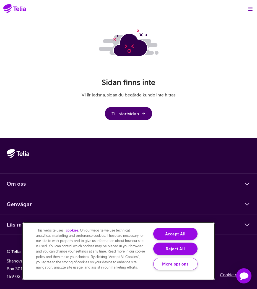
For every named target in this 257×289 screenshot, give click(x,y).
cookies (72, 230)
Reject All (175, 248)
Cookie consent (235, 274)
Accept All (175, 234)
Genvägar (128, 204)
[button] (243, 275)
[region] (118, 251)
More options (175, 264)
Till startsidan (128, 113)
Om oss (128, 183)
